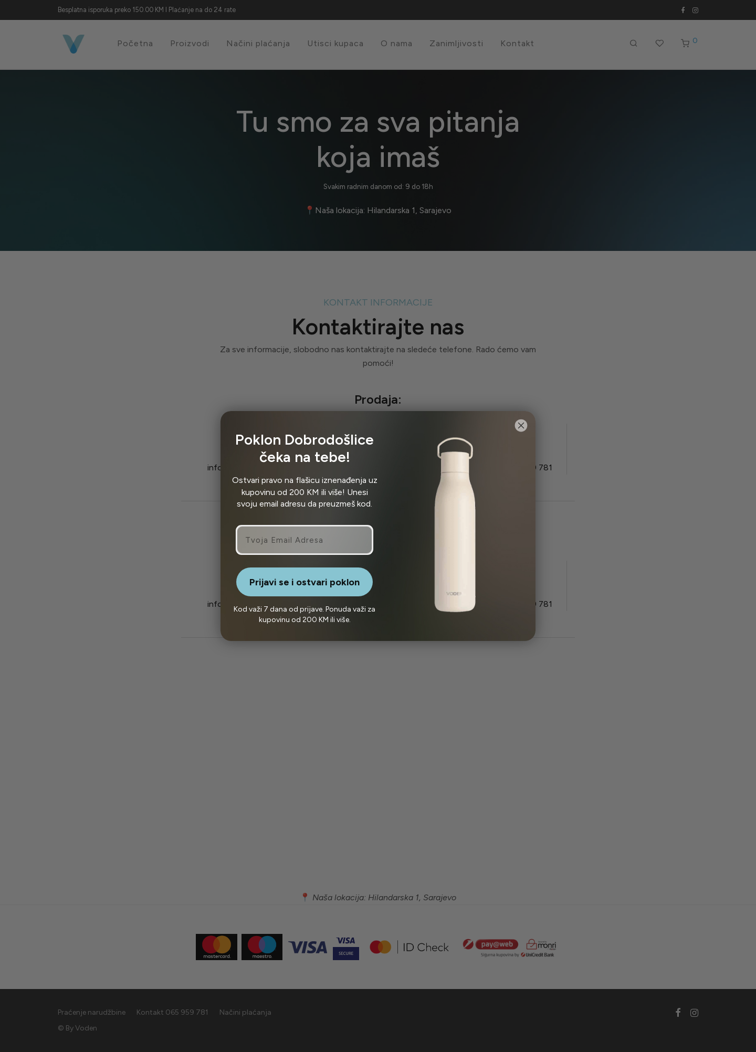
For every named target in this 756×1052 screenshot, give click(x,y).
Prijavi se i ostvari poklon (304, 582)
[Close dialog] (521, 425)
